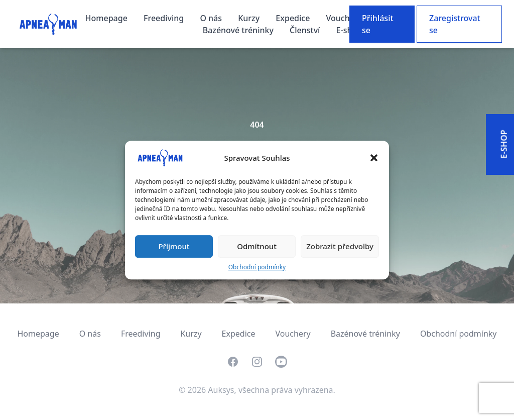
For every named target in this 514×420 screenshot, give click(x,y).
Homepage (107, 18)
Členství (306, 30)
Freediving (165, 18)
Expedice (294, 18)
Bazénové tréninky (239, 30)
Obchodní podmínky (257, 267)
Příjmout (173, 246)
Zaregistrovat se (454, 24)
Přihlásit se (378, 24)
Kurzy (250, 18)
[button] (374, 158)
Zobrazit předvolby (339, 246)
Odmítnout (257, 246)
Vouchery (344, 18)
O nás (212, 18)
